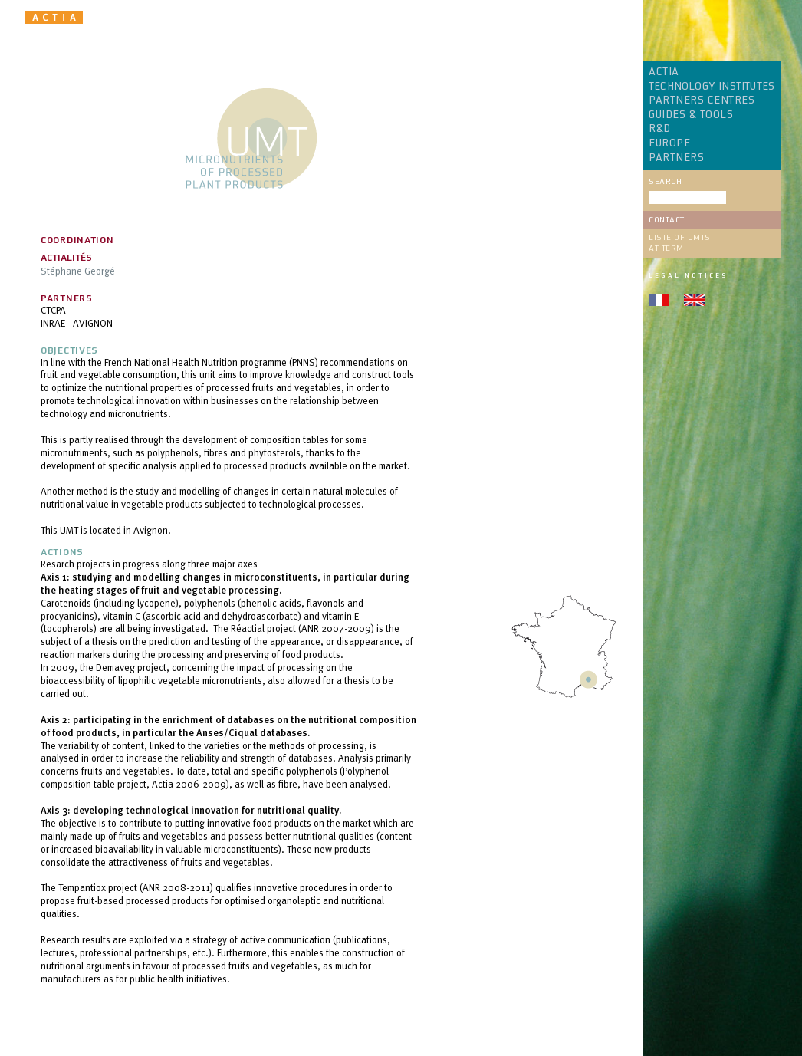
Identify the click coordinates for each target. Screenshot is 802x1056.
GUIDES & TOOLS (691, 115)
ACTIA (664, 72)
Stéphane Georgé (78, 270)
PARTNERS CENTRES (701, 100)
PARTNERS (676, 158)
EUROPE (669, 143)
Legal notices (688, 275)
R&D (660, 129)
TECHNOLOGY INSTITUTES (711, 87)
